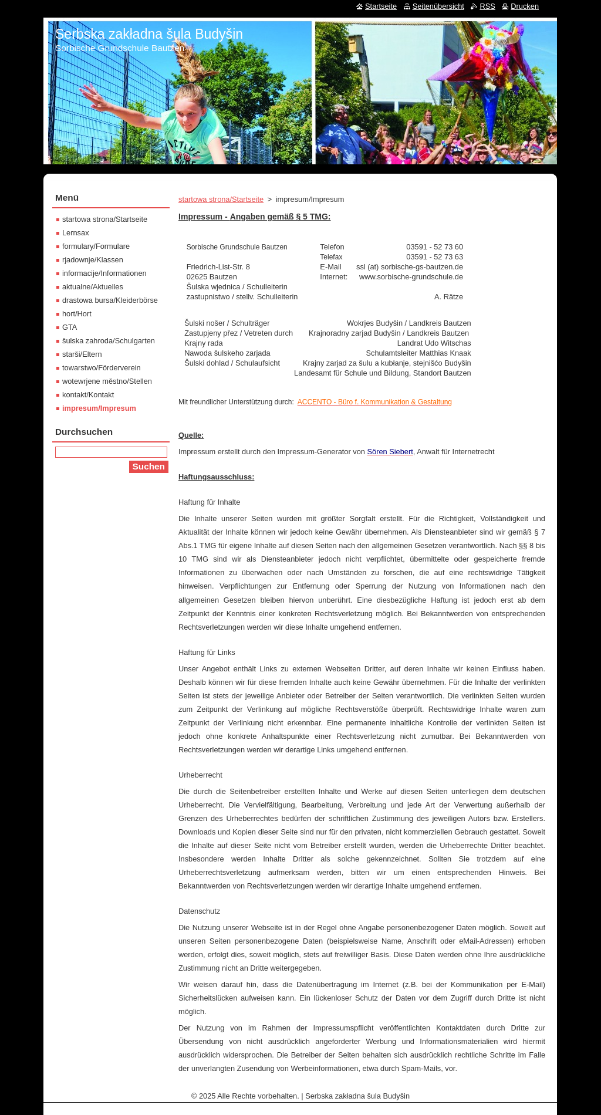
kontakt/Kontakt (88, 394)
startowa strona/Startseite (221, 199)
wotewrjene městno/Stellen (107, 381)
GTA (69, 327)
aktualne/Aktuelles (92, 286)
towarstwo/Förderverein (101, 367)
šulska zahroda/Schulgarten (108, 340)
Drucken (525, 6)
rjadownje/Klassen (92, 259)
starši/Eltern (82, 354)
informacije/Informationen (104, 273)
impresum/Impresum (99, 408)
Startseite (381, 6)
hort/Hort (77, 313)
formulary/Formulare (96, 246)
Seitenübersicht (438, 6)
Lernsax (75, 232)
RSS (487, 6)
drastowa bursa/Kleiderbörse (110, 300)
